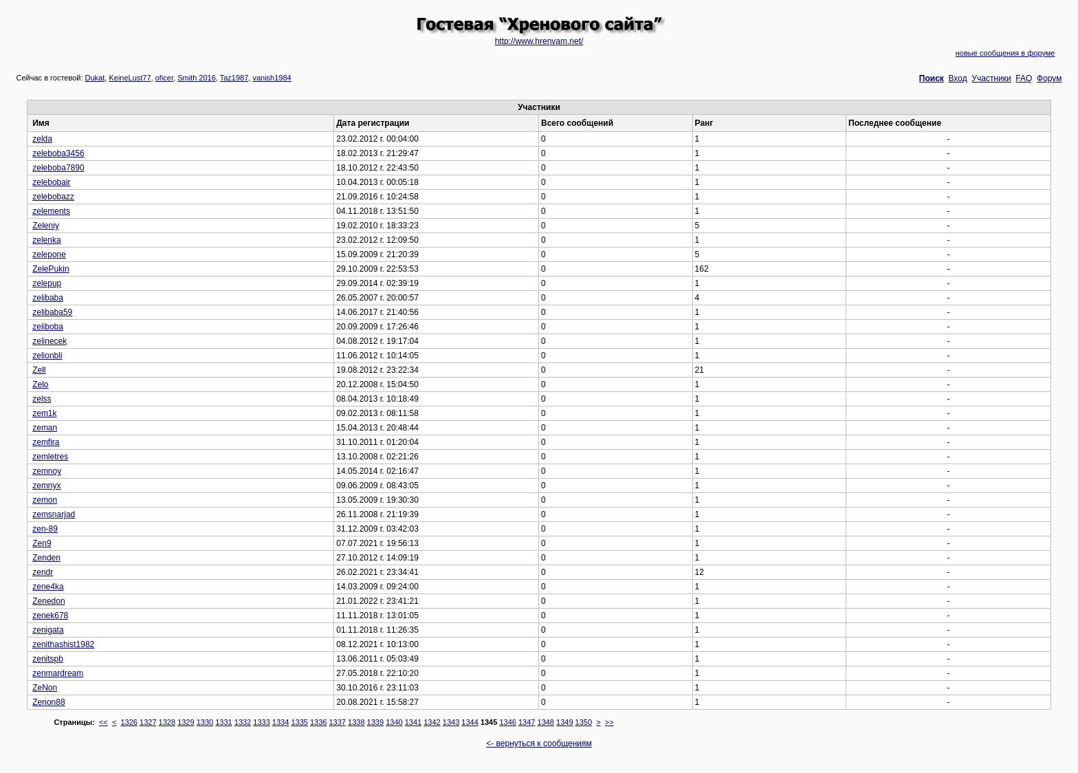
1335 (299, 722)
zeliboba (47, 326)
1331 (223, 722)
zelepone (49, 254)
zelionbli (47, 355)
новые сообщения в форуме (1005, 53)
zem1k (44, 413)
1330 (205, 722)
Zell (38, 370)
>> (609, 722)
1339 (375, 722)
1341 (413, 722)
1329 (185, 722)
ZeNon (44, 688)
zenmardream (57, 673)
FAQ (1023, 78)
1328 (167, 722)
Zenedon (48, 601)
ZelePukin (50, 269)
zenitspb (47, 659)
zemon (44, 500)
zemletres (50, 456)
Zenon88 (48, 702)
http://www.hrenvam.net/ (539, 41)
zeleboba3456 (58, 153)
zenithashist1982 (63, 644)
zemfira (45, 442)
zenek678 (50, 615)
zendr (42, 572)
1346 (507, 722)
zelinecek (49, 341)
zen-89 (45, 529)
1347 (526, 722)
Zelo (40, 384)
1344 (469, 722)
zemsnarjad (53, 514)
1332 (242, 722)
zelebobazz (53, 197)
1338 (356, 722)
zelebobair (51, 182)
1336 (318, 722)
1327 (148, 722)
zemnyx (46, 485)
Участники (991, 78)
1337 (337, 722)
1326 (128, 722)
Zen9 (41, 543)
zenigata (47, 630)
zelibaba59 (52, 312)
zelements (51, 211)
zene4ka (47, 586)
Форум (1049, 78)
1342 (432, 722)
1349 (564, 722)
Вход (958, 78)
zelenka (46, 240)
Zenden (46, 558)
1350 (583, 722)
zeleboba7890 (58, 168)
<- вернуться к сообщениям (539, 743)
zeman (44, 428)
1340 (394, 722)
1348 (546, 722)
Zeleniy (45, 225)
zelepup (46, 283)
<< (103, 722)
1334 (280, 722)
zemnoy (46, 471)
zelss (41, 399)
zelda (42, 139)
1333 (261, 722)
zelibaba (47, 298)
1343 (451, 722)
